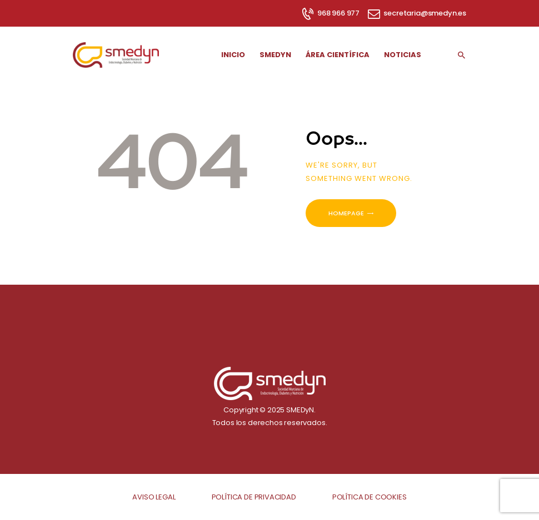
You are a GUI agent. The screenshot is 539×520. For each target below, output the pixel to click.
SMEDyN (300, 410)
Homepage (346, 213)
